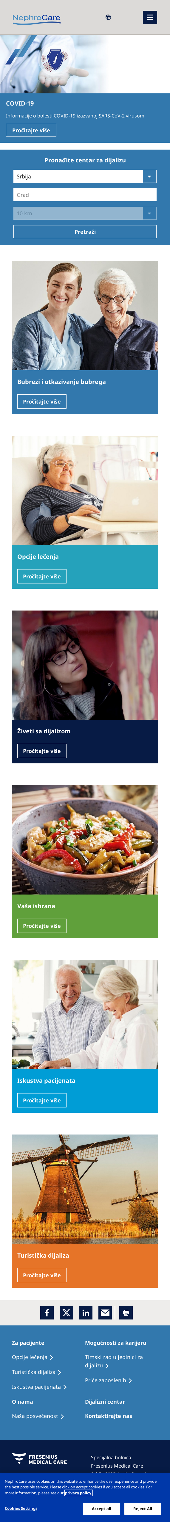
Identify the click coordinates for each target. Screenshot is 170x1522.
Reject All (142, 1508)
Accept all (101, 1508)
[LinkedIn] (85, 1312)
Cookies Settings (21, 1508)
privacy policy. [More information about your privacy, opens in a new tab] (78, 1493)
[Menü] (150, 17)
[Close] (160, 1482)
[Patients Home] (31, 1343)
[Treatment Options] (35, 1357)
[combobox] (17, 195)
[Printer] (126, 1312)
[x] (66, 1312)
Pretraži (85, 231)
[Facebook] (47, 1312)
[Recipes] (39, 1372)
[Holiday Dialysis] (42, 1387)
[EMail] (105, 1312)
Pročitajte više (31, 130)
